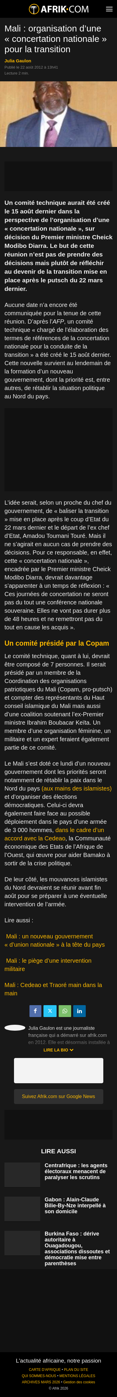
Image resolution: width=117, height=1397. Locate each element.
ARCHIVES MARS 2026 (41, 1382)
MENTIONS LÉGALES (77, 1376)
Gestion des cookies (79, 1382)
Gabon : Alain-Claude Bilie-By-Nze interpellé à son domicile (75, 1205)
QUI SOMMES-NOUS (39, 1376)
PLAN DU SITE (76, 1370)
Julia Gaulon (17, 60)
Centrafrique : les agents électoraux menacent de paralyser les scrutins (76, 1171)
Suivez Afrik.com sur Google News (58, 1096)
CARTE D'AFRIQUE (45, 1370)
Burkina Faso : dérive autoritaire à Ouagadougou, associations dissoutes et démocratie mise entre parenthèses (77, 1248)
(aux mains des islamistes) (77, 788)
